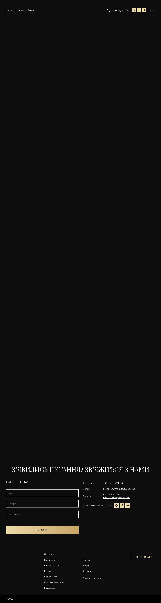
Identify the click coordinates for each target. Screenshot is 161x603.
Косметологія (50, 576)
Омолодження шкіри (54, 582)
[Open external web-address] (150, 599)
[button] (118, 10)
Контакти (87, 571)
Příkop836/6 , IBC (111, 494)
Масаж (47, 571)
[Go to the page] (82, 10)
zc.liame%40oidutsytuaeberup (119, 488)
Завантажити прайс (92, 578)
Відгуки (31, 10)
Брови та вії (50, 560)
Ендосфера (49, 588)
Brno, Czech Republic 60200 (116, 497)
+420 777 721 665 (113, 483)
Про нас (22, 10)
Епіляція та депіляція (54, 565)
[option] (150, 10)
